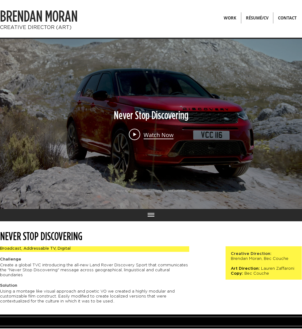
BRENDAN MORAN (39, 17)
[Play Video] (151, 134)
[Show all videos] (151, 215)
